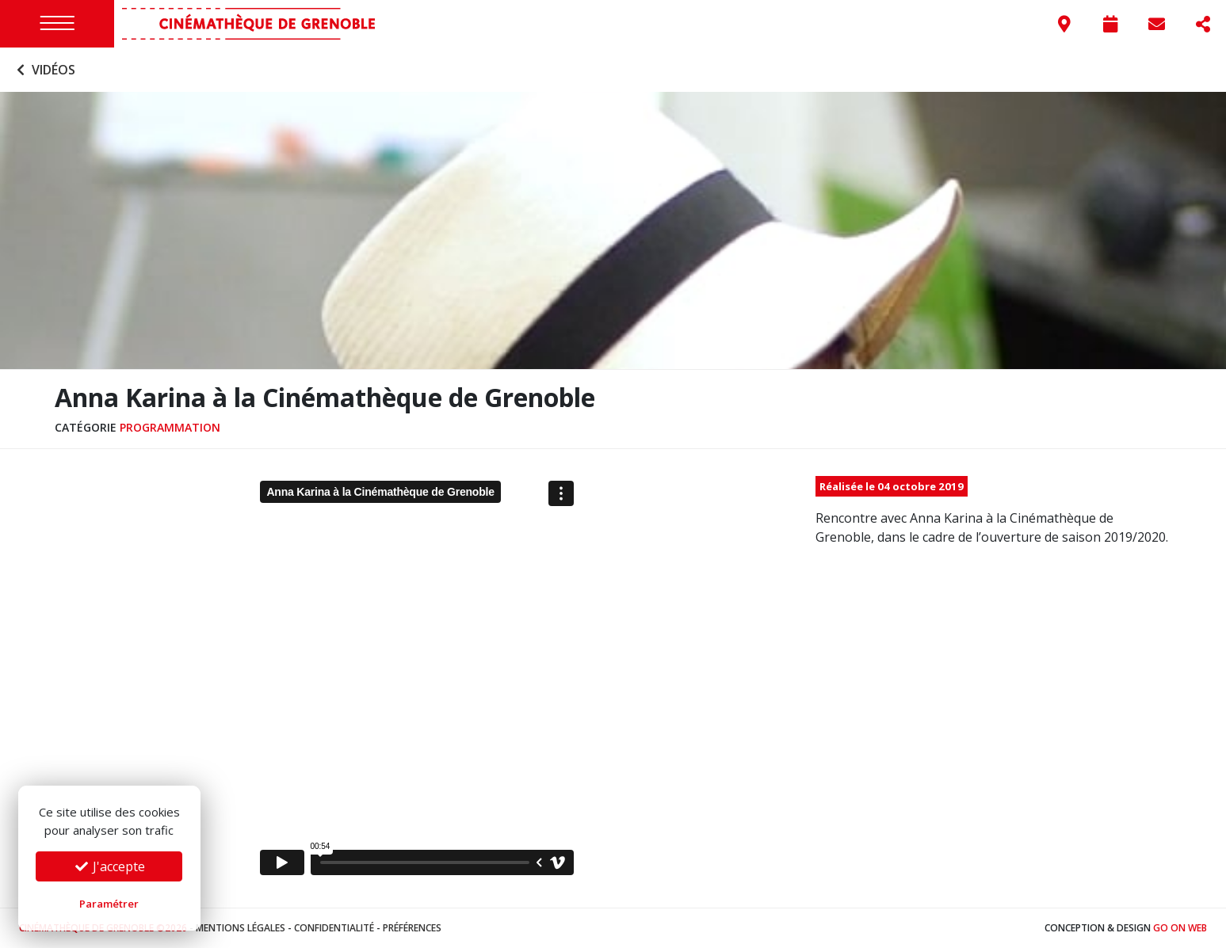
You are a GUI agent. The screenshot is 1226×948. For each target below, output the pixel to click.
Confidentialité (334, 928)
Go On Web (1180, 928)
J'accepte (109, 866)
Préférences (412, 928)
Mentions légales (240, 928)
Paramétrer (109, 904)
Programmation (170, 427)
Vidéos (44, 69)
